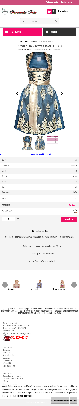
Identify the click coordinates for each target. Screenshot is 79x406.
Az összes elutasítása (60, 400)
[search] (56, 21)
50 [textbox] (73, 199)
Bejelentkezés (52, 2)
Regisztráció (66, 2)
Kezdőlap (23, 41)
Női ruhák (31, 41)
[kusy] (8, 219)
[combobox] (59, 198)
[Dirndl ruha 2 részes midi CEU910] (39, 93)
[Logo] (19, 11)
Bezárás (73, 400)
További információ (25, 396)
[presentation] (17, 93)
